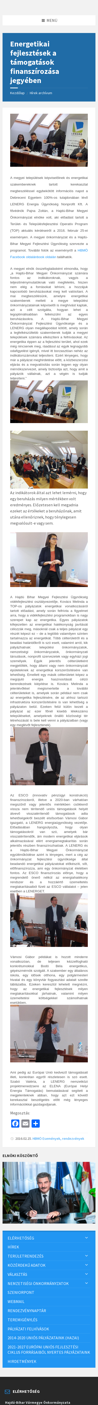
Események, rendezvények (63, 1138)
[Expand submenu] (86, 1238)
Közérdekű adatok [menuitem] (27, 1265)
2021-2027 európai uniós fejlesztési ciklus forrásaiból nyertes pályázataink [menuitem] (49, 1349)
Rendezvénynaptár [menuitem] (27, 1310)
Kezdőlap (17, 93)
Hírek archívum (41, 93)
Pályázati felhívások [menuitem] (28, 1328)
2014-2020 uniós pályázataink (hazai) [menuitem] (43, 1337)
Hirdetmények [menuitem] (22, 1361)
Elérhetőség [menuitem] (21, 1238)
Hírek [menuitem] (13, 1246)
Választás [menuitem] (17, 1274)
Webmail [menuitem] (16, 1301)
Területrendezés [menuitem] (26, 1256)
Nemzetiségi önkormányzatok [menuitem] (38, 1283)
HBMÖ (37, 1138)
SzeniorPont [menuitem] (21, 1292)
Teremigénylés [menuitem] (22, 1319)
